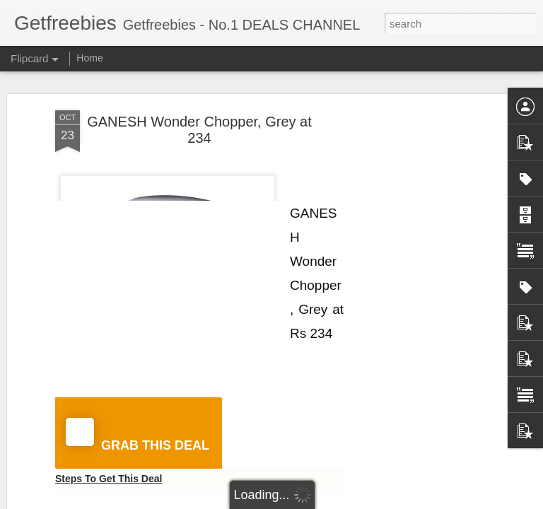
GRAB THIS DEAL (137, 435)
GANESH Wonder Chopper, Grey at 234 (199, 130)
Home (89, 58)
